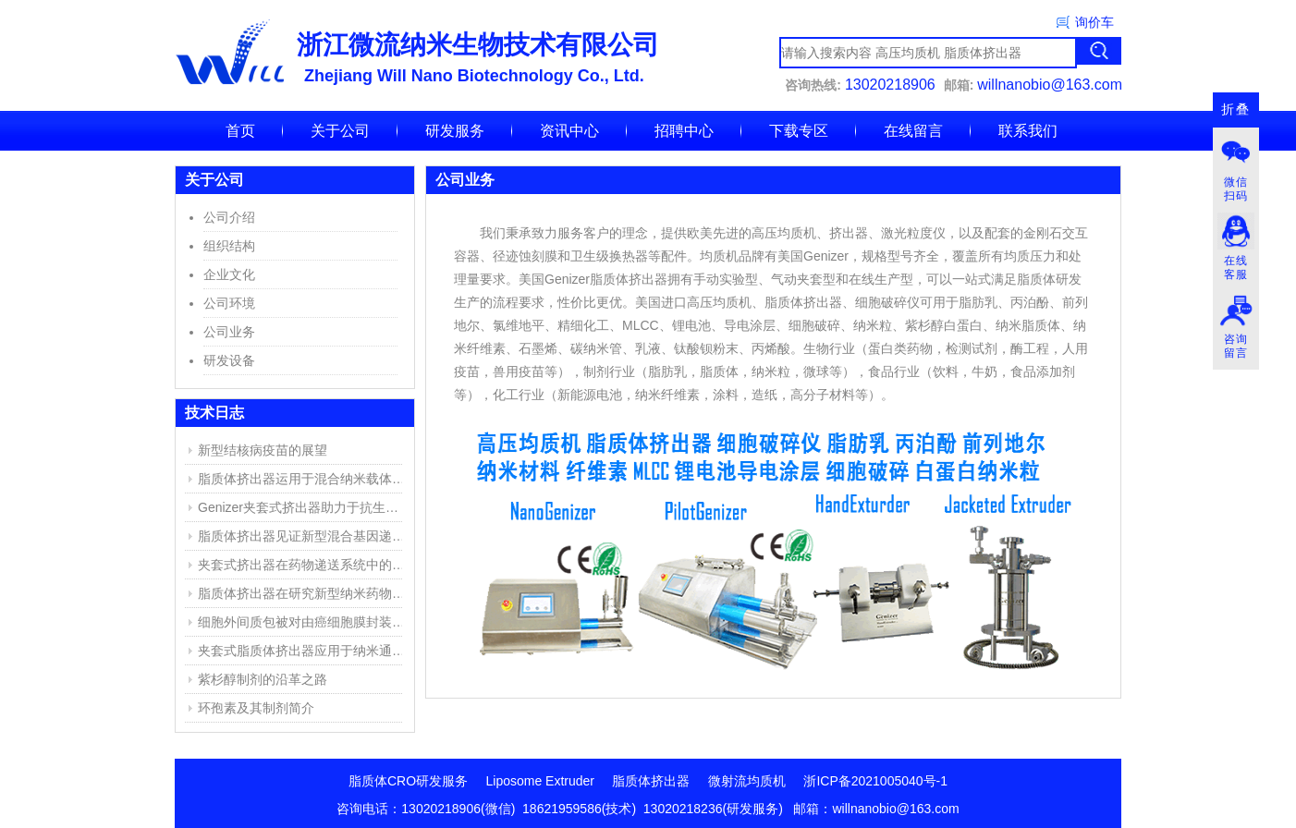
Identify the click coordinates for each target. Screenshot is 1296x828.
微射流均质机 (747, 780)
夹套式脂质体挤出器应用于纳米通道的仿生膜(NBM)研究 (304, 650)
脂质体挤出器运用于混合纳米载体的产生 (304, 478)
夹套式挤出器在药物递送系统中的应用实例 (304, 564)
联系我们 (1028, 131)
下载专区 (798, 131)
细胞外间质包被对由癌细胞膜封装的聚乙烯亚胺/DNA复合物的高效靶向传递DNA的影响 (304, 622)
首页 (240, 131)
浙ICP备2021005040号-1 (875, 780)
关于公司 (340, 131)
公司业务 (229, 331)
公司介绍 (229, 217)
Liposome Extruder (540, 780)
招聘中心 (684, 131)
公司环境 (229, 303)
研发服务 (454, 131)
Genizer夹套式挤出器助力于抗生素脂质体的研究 (304, 507)
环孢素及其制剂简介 (256, 707)
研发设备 (229, 360)
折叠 (1236, 109)
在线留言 (913, 131)
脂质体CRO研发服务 (408, 780)
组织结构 (229, 245)
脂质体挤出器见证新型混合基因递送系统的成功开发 (304, 536)
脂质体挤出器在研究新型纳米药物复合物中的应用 (304, 593)
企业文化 (229, 274)
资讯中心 (569, 131)
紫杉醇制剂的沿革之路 (262, 679)
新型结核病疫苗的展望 (262, 450)
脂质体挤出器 (651, 780)
